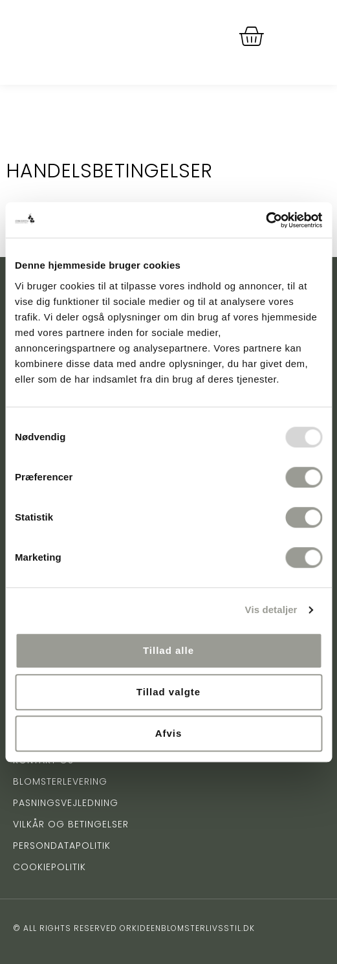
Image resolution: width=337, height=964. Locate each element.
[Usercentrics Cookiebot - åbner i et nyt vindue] (265, 220)
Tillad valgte (168, 691)
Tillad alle (168, 650)
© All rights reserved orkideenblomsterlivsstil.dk (134, 928)
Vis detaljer (271, 609)
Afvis (168, 733)
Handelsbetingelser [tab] (109, 171)
